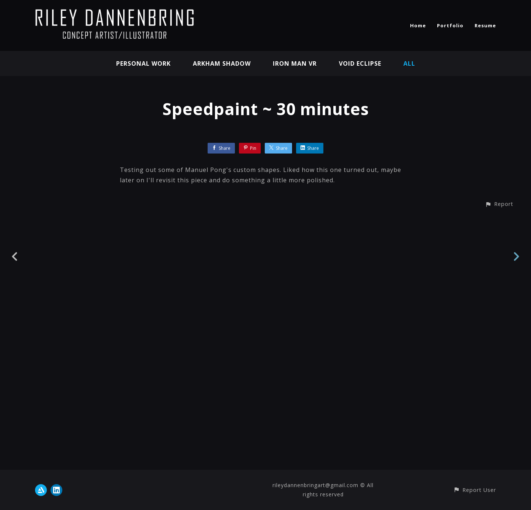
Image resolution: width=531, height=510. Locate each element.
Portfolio (450, 25)
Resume (485, 25)
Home (418, 25)
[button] (499, 482)
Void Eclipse (360, 63)
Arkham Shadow (222, 63)
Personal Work (143, 63)
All (409, 63)
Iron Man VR (295, 63)
